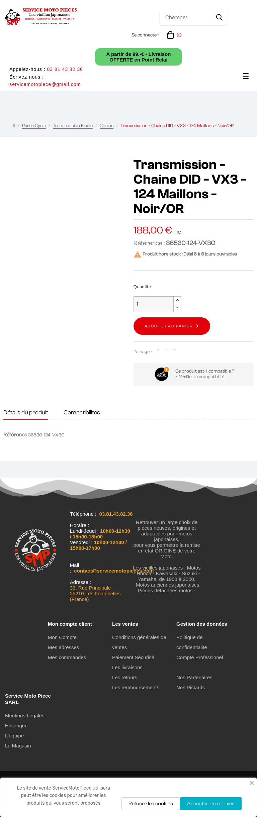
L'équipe (14, 735)
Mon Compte (62, 637)
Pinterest (175, 351)
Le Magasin (18, 745)
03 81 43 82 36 (65, 69)
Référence (15, 435)
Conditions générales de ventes (139, 642)
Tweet (167, 351)
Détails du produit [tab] (25, 412)
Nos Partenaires (194, 677)
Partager (159, 351)
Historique (16, 725)
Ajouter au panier (169, 326)
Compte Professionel (199, 657)
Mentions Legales (25, 715)
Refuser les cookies (150, 804)
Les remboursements (135, 687)
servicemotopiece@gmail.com (45, 84)
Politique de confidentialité (191, 642)
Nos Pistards (190, 687)
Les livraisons (127, 667)
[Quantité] (154, 304)
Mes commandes (67, 657)
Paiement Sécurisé (133, 657)
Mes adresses (63, 647)
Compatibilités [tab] (82, 412)
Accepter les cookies (211, 804)
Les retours (124, 677)
